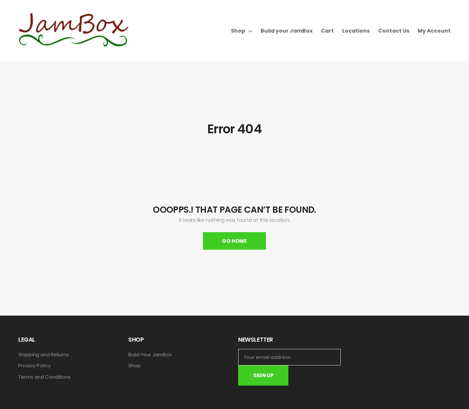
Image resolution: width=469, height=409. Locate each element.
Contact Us (393, 30)
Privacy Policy (34, 366)
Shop (238, 30)
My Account (434, 30)
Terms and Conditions (44, 377)
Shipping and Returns (43, 355)
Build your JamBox (287, 30)
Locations (356, 30)
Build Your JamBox (149, 355)
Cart (327, 30)
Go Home (234, 241)
